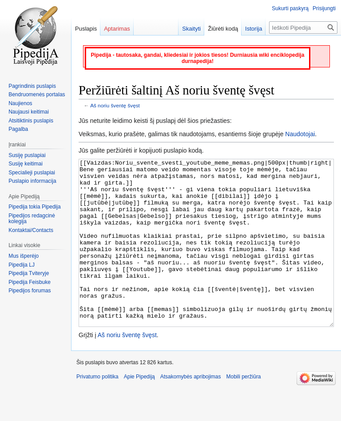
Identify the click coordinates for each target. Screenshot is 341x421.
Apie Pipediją (139, 410)
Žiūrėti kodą (223, 28)
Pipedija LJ (21, 265)
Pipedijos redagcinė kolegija (31, 218)
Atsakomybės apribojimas (190, 410)
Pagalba (18, 129)
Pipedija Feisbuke (29, 282)
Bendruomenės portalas (36, 94)
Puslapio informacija (32, 181)
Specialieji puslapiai (31, 172)
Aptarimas (117, 28)
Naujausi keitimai (28, 112)
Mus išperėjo (23, 256)
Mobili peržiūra (243, 410)
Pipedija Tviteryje (28, 273)
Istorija (253, 28)
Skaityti (191, 28)
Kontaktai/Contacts (30, 230)
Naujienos (20, 103)
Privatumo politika (97, 410)
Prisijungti (324, 8)
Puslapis (86, 28)
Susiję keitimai (25, 164)
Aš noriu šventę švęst (115, 105)
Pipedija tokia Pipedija (34, 207)
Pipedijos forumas (29, 290)
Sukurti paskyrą (290, 8)
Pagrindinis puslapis (32, 86)
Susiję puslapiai (26, 155)
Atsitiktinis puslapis (30, 121)
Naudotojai (300, 134)
